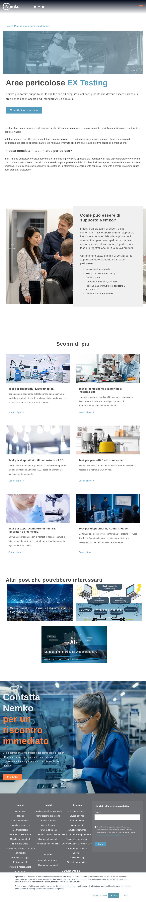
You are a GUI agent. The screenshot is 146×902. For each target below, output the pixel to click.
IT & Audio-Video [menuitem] (20, 845)
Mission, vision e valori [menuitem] (76, 840)
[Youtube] (43, 7)
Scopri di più (15, 412)
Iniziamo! (12, 777)
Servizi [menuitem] (48, 806)
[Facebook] (39, 7)
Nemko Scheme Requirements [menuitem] (76, 835)
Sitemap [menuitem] (77, 854)
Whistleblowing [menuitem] (77, 858)
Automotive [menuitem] (20, 812)
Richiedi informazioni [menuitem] (77, 863)
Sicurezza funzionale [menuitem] (48, 840)
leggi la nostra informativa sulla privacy (110, 836)
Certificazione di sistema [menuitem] (48, 835)
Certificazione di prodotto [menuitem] (48, 817)
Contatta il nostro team (24, 110)
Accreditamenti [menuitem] (77, 821)
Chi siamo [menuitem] (76, 806)
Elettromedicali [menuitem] (20, 863)
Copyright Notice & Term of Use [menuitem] (77, 845)
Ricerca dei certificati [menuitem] (48, 866)
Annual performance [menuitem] (76, 831)
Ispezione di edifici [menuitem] (20, 821)
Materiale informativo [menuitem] (48, 861)
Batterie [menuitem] (20, 817)
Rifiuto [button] (125, 895)
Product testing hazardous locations (32, 26)
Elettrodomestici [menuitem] (20, 831)
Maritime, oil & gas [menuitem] (20, 858)
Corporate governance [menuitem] (76, 849)
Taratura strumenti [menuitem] (48, 831)
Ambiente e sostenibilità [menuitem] (48, 845)
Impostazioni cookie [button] (99, 895)
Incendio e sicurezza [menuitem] (20, 826)
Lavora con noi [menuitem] (77, 817)
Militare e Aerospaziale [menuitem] (20, 868)
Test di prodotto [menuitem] (48, 821)
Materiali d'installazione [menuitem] (20, 835)
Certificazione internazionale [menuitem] (48, 812)
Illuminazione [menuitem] (20, 854)
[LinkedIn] (35, 7)
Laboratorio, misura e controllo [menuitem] (20, 849)
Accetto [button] (113, 895)
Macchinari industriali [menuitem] (20, 840)
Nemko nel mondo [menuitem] (76, 812)
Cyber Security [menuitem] (48, 826)
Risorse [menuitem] (48, 855)
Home (9, 26)
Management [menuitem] (77, 826)
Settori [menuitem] (20, 806)
